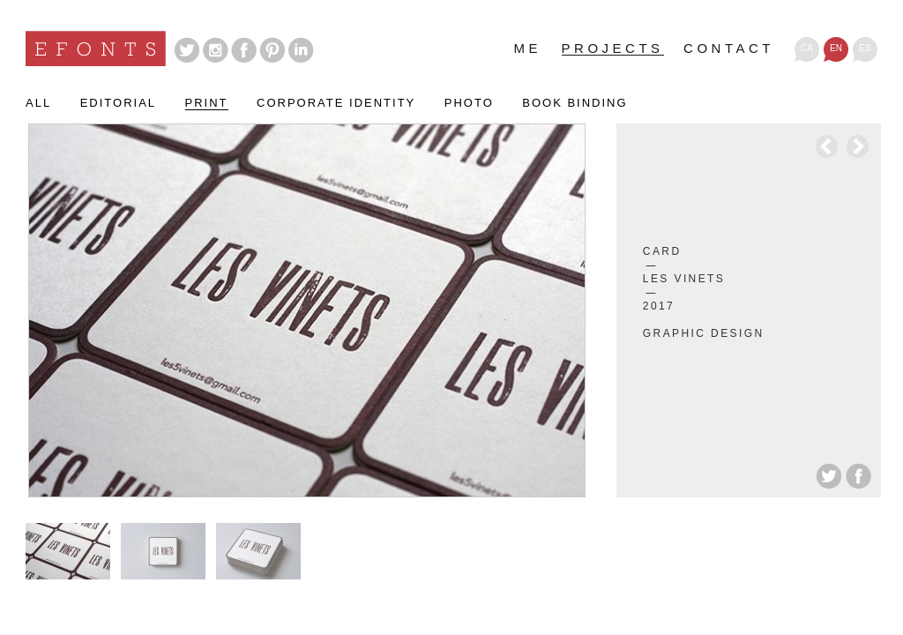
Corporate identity (336, 103)
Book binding (574, 103)
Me (528, 48)
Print (206, 103)
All (38, 103)
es (864, 48)
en (836, 48)
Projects (613, 49)
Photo (469, 103)
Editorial (118, 103)
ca (807, 48)
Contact (728, 48)
